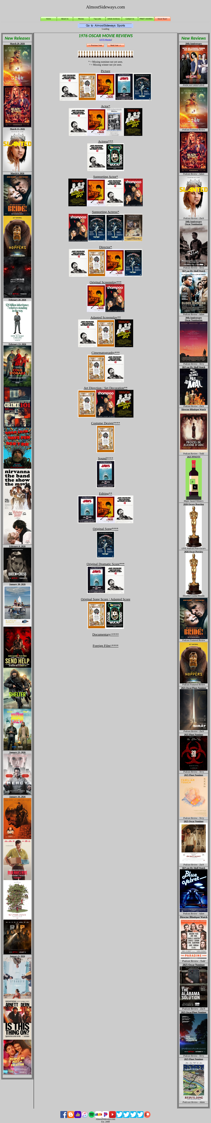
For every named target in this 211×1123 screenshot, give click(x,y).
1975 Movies (105, 39)
